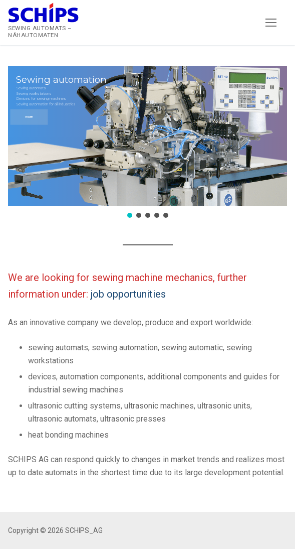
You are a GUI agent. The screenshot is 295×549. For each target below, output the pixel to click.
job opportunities (128, 294)
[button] (147, 136)
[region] (147, 143)
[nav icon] (271, 22)
